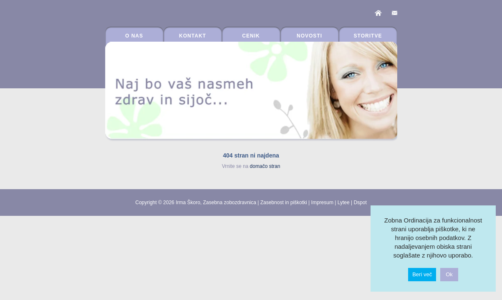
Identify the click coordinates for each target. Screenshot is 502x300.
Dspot (359, 202)
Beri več (422, 274)
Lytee (344, 202)
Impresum (322, 202)
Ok (449, 274)
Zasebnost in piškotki (283, 202)
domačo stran (265, 166)
